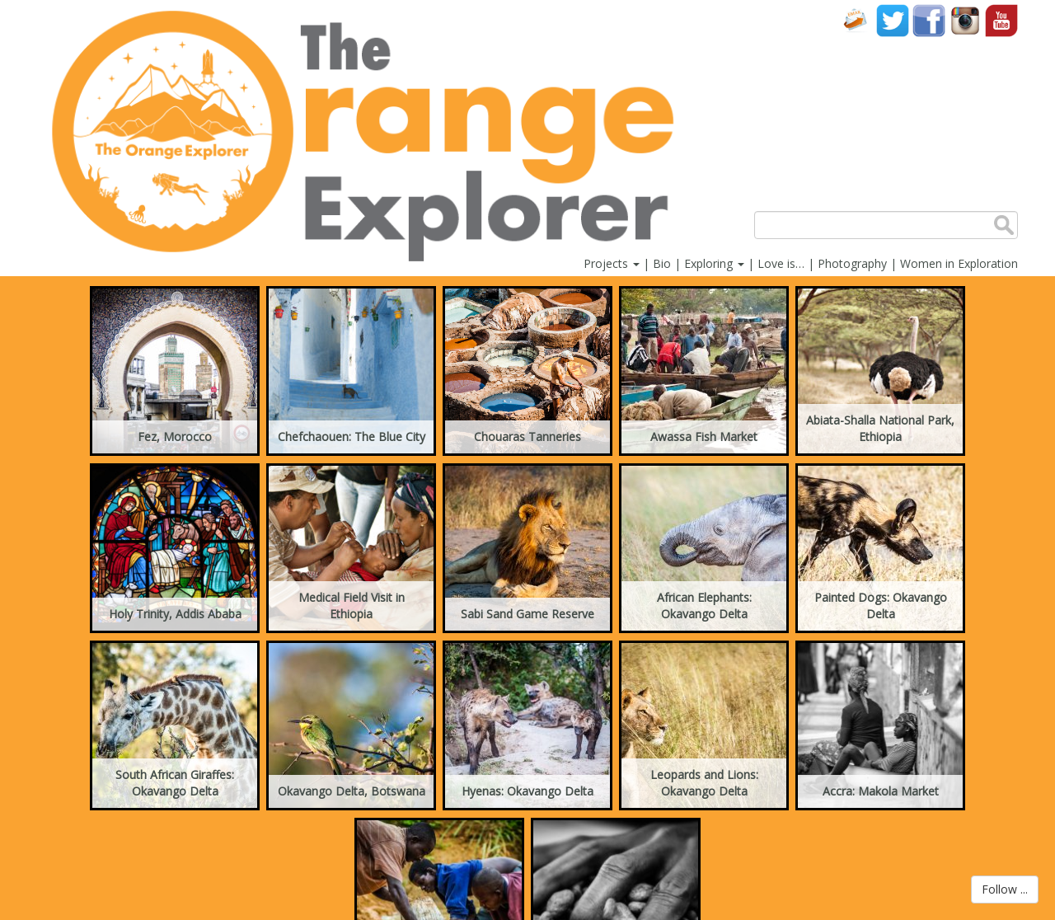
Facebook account (928, 20)
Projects (612, 263)
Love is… (780, 263)
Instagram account (965, 20)
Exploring (714, 263)
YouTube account (1001, 20)
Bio (662, 263)
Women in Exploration (959, 263)
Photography (852, 263)
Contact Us (856, 20)
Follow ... (1005, 889)
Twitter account (892, 20)
